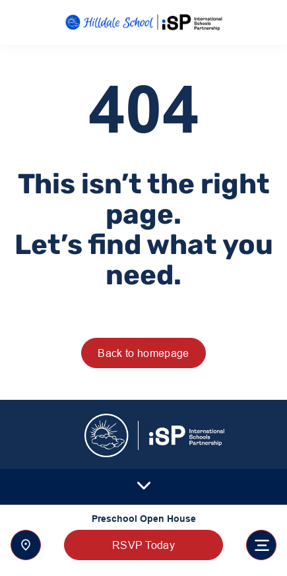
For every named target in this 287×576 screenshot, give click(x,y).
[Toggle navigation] (261, 545)
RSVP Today (143, 545)
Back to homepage (143, 353)
